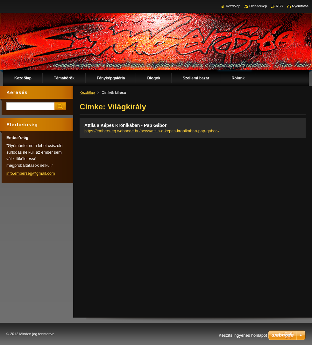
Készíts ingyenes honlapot (243, 335)
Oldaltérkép (258, 6)
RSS (279, 6)
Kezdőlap (87, 92)
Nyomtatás (300, 6)
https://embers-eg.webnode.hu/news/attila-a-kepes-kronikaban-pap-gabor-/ (151, 130)
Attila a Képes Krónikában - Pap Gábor (125, 125)
